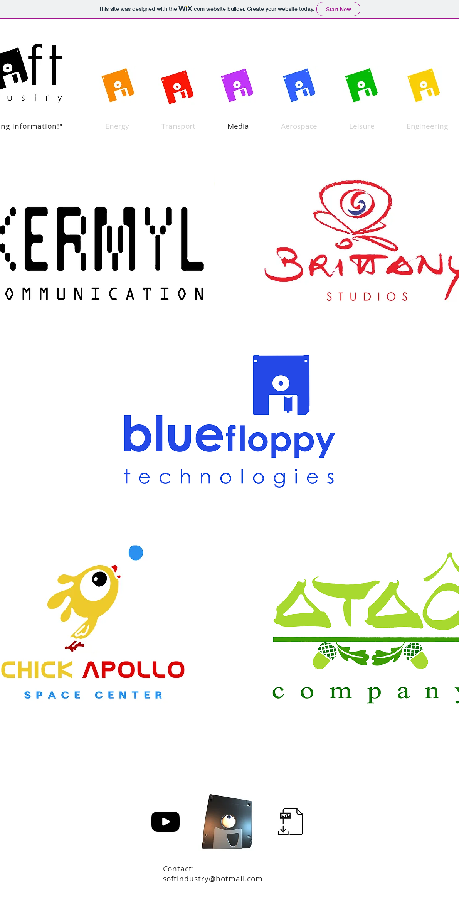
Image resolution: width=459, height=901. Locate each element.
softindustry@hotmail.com (213, 879)
